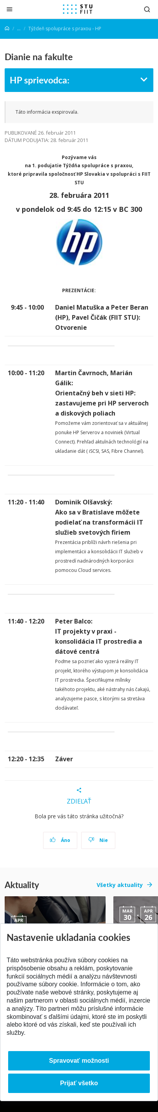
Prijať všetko (79, 1083)
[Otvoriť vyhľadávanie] (147, 9)
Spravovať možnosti (79, 1060)
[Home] (7, 28)
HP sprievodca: (39, 79)
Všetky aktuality (120, 885)
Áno (60, 840)
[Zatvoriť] (9, 9)
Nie (98, 840)
